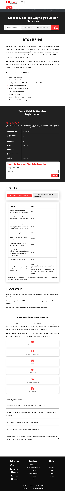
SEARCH (55, 175)
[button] (18, 27)
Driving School (32, 10)
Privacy (31, 485)
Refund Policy (40, 485)
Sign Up (9, 8)
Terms (24, 485)
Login (7, 6)
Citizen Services (14, 10)
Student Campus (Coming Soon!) (51, 10)
